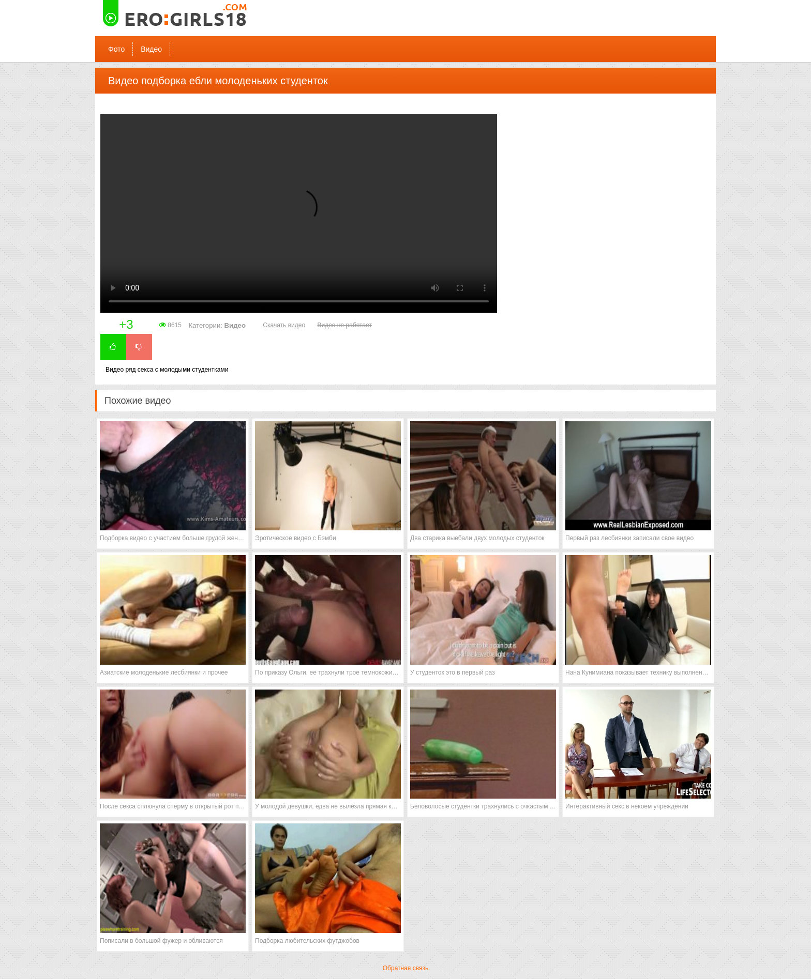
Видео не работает (344, 325)
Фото (116, 49)
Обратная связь (405, 968)
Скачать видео (284, 325)
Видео (151, 49)
